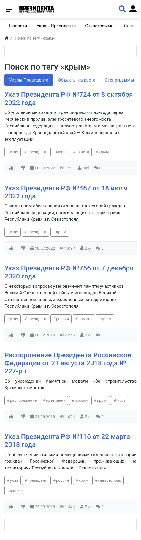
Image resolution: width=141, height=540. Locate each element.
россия (62, 319)
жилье (16, 490)
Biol (86, 167)
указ (14, 152)
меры (61, 152)
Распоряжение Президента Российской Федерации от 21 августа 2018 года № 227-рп (67, 363)
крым (104, 152)
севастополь (109, 480)
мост (121, 400)
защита (82, 152)
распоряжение (23, 400)
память (85, 319)
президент (37, 152)
